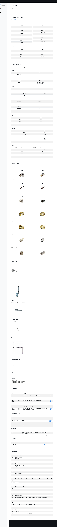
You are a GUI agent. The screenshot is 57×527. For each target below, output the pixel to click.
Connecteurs (2, 8)
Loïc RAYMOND (35, 523)
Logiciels (2, 12)
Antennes (2, 9)
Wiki (55, 1)
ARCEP (16, 19)
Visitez (46, 444)
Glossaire (2, 13)
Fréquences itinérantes (4, 5)
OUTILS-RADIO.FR (3, 1)
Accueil (2, 4)
